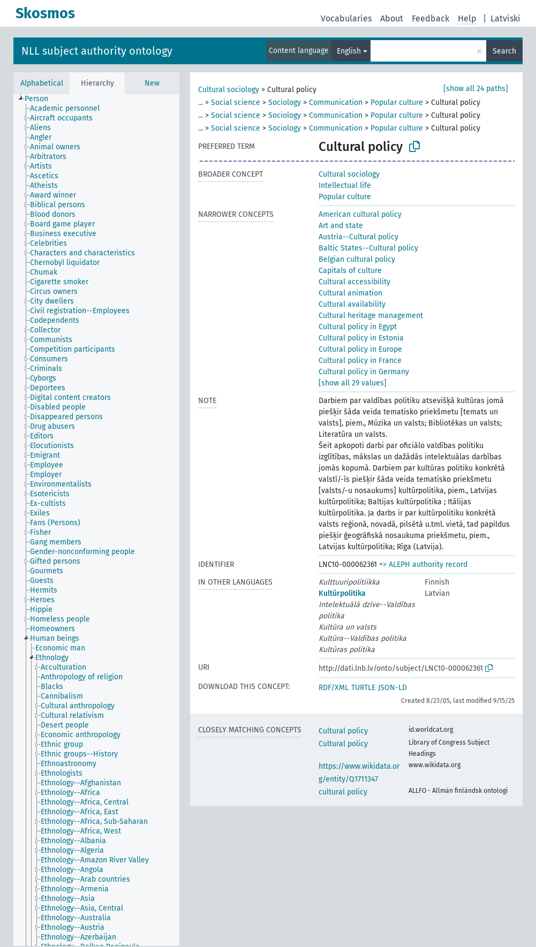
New (152, 83)
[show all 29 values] (353, 383)
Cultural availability (352, 304)
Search (504, 51)
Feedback (430, 18)
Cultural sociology (228, 89)
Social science (235, 102)
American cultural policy (360, 214)
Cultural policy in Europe (360, 349)
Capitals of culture (350, 270)
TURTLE (363, 687)
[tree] (96, 520)
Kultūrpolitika (342, 593)
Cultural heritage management (371, 315)
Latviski (505, 18)
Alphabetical (41, 83)
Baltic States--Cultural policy (368, 248)
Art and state (341, 225)
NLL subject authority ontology (96, 50)
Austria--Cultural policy (358, 236)
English (349, 51)
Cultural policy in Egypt (358, 326)
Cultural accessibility (354, 281)
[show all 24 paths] (475, 88)
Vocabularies (346, 18)
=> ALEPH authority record (423, 564)
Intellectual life (345, 185)
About (391, 18)
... (200, 102)
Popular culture (397, 102)
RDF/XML (334, 687)
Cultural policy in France (360, 360)
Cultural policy (343, 731)
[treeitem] (41, 99)
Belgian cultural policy (357, 259)
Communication (336, 102)
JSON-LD (392, 687)
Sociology (284, 102)
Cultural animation (350, 293)
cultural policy (343, 792)
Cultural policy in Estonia (361, 338)
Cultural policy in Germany (364, 371)
